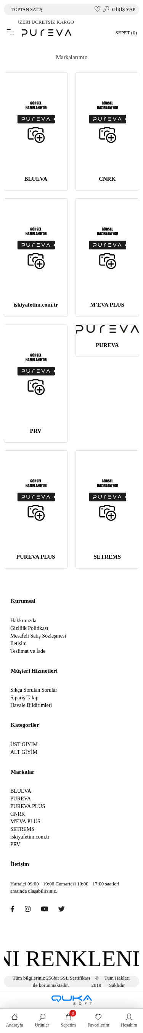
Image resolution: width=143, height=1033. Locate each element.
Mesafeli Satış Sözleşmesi (38, 636)
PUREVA (107, 345)
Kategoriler (25, 725)
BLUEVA (35, 179)
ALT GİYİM (23, 752)
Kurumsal (23, 601)
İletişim (18, 643)
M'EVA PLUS (107, 305)
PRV (36, 431)
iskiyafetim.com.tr (35, 305)
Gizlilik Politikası (29, 628)
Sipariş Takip (24, 697)
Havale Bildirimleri (31, 705)
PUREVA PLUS (35, 557)
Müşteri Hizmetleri (34, 671)
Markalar (22, 772)
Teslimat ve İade (27, 651)
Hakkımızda (23, 620)
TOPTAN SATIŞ (26, 9)
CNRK (107, 179)
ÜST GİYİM (24, 744)
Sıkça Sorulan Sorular (33, 690)
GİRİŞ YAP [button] (123, 9)
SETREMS (107, 557)
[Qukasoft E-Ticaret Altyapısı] (71, 1000)
